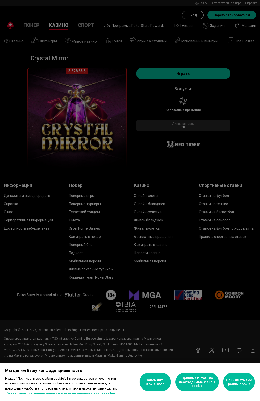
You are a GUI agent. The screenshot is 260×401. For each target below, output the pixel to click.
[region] (130, 382)
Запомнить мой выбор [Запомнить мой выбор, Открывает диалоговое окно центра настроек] (155, 382)
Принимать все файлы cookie (239, 382)
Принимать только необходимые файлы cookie (197, 382)
